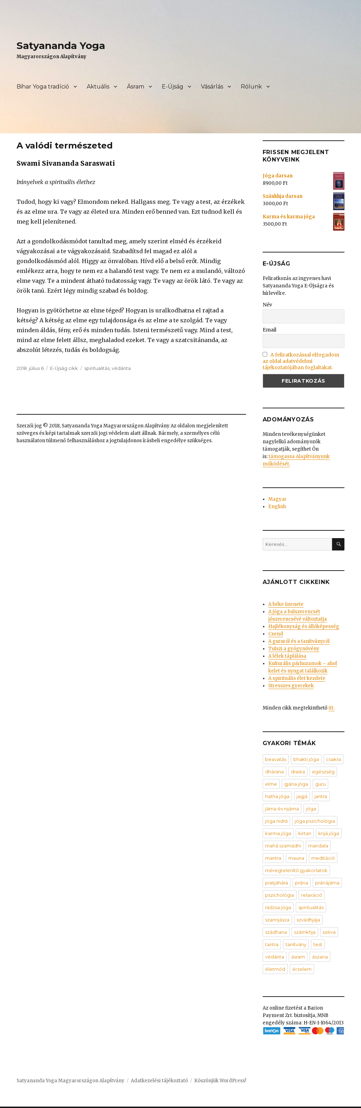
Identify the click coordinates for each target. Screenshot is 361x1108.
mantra (273, 858)
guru (320, 784)
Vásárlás (212, 86)
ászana (320, 957)
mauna (296, 858)
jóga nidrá (276, 821)
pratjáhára (276, 882)
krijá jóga (328, 833)
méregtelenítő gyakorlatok (296, 870)
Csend (275, 634)
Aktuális (98, 86)
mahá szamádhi (283, 845)
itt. (332, 708)
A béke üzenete (286, 604)
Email (269, 330)
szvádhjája (308, 920)
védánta (121, 368)
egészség (323, 771)
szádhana (276, 932)
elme (271, 784)
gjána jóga (296, 784)
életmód (275, 969)
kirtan (304, 833)
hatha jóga (277, 796)
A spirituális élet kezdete (296, 678)
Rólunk (251, 86)
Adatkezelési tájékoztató (159, 1081)
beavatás (275, 759)
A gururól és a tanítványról (299, 641)
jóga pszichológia (315, 821)
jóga (311, 808)
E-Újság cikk (64, 368)
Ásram (135, 86)
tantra (272, 944)
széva (329, 932)
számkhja (305, 932)
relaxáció (311, 895)
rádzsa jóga (278, 907)
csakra (333, 759)
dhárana (274, 771)
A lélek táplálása (287, 656)
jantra (320, 796)
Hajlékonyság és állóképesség (303, 626)
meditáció (323, 858)
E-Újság (172, 86)
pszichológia (279, 895)
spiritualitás (97, 368)
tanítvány (296, 944)
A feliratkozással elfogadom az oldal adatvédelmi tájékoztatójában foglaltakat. (301, 361)
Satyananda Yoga (61, 45)
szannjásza (277, 920)
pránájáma (327, 882)
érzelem (302, 969)
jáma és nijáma (282, 808)
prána (301, 882)
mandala (318, 845)
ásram (298, 957)
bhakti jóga (306, 759)
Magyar (277, 499)
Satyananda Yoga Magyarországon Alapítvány (70, 1081)
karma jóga (278, 833)
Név (267, 305)
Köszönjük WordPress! (220, 1081)
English (277, 507)
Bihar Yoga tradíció (43, 86)
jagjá (301, 796)
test (317, 944)
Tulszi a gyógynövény (293, 649)
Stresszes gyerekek (291, 686)
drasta (298, 771)
